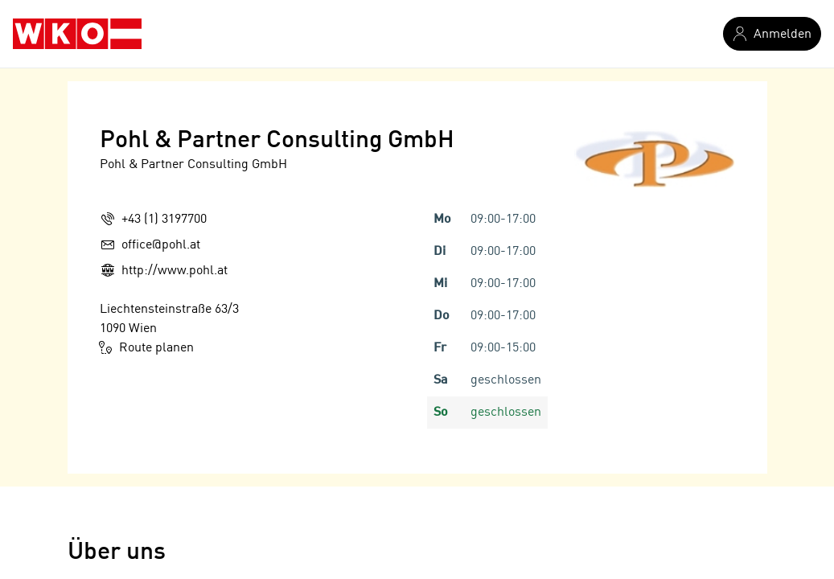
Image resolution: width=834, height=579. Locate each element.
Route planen (147, 347)
